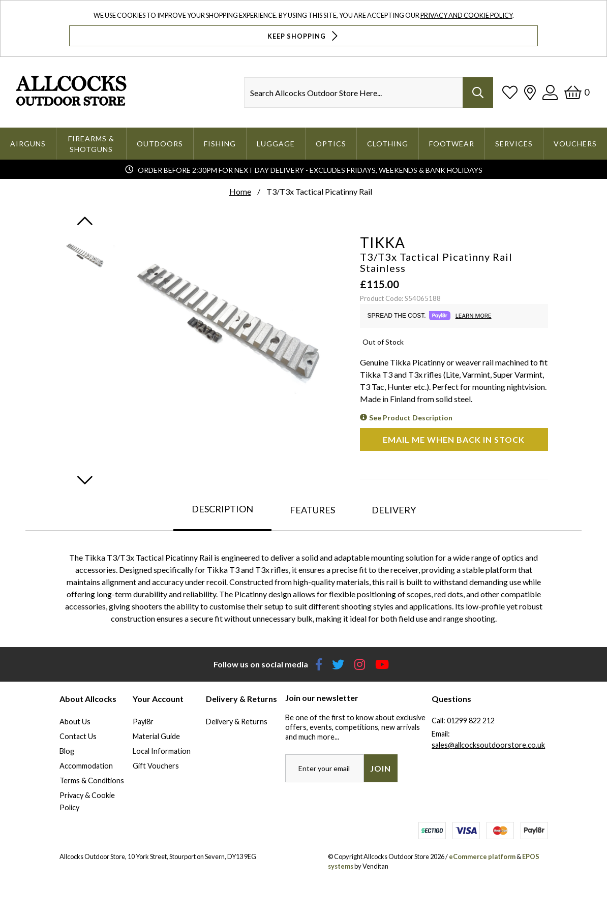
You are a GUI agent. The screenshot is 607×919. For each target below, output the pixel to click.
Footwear (451, 143)
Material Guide (156, 736)
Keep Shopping (303, 36)
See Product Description (410, 417)
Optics (331, 143)
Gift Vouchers (156, 765)
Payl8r (143, 721)
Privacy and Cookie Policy (466, 15)
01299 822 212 (471, 720)
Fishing (220, 143)
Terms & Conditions (91, 780)
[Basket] (576, 92)
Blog (66, 751)
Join (380, 768)
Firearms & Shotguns (91, 144)
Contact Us (78, 736)
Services (514, 143)
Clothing (387, 143)
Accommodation (86, 765)
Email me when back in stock (454, 439)
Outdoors (160, 143)
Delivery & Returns (236, 721)
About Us (74, 721)
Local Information (162, 751)
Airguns (28, 143)
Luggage (276, 143)
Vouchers (575, 143)
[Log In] (550, 92)
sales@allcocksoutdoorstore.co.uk (488, 745)
